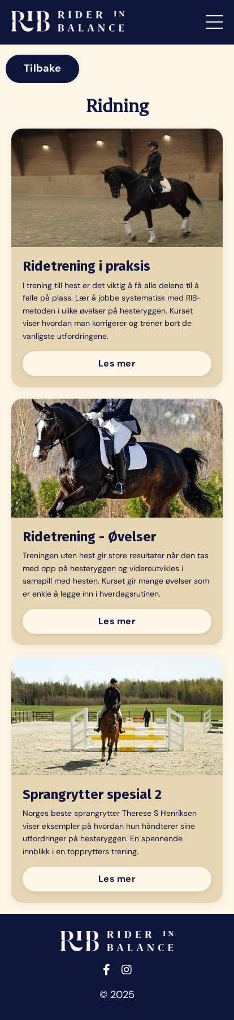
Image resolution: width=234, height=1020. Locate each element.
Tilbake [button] (42, 68)
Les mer (117, 363)
